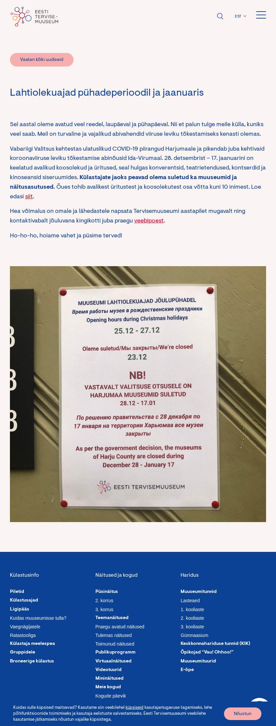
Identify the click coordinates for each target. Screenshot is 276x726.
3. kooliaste (192, 626)
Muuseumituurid (198, 661)
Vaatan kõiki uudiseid (41, 60)
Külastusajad (24, 600)
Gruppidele (22, 652)
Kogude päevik (110, 696)
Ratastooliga (23, 635)
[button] (239, 16)
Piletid (17, 592)
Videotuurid (108, 670)
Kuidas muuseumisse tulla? (38, 618)
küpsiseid (134, 707)
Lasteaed (190, 600)
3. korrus (104, 609)
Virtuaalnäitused (113, 661)
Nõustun (242, 714)
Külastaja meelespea (32, 644)
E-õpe (187, 670)
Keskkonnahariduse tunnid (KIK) (215, 644)
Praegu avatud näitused (119, 626)
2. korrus (104, 600)
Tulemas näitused (113, 635)
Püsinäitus (106, 592)
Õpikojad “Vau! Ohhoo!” (207, 652)
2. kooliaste (192, 618)
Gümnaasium (194, 635)
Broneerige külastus (32, 661)
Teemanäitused (112, 618)
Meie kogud (108, 687)
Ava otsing (220, 16)
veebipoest (149, 221)
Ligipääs (19, 609)
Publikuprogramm (115, 652)
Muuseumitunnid (199, 592)
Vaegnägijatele (25, 626)
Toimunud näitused (115, 644)
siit (29, 197)
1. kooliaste (192, 609)
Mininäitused (109, 678)
